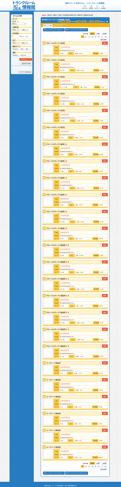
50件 (98, 33)
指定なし (16, 49)
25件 (92, 33)
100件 (104, 33)
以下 (22, 36)
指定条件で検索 (26, 63)
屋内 (22, 49)
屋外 (26, 49)
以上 (26, 36)
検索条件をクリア (26, 59)
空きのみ (23, 55)
